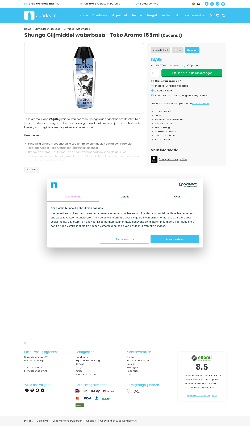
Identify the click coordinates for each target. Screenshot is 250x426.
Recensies (133, 371)
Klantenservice (194, 15)
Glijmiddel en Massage (47, 29)
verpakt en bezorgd (102, 3)
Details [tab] (125, 196)
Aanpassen (125, 239)
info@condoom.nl (37, 371)
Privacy (28, 421)
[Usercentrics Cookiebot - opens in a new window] (184, 185)
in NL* (44, 3)
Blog (178, 15)
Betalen (131, 364)
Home (84, 15)
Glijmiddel (119, 15)
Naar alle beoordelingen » (202, 395)
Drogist (152, 15)
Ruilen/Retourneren (138, 360)
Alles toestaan (175, 239)
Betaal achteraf (149, 3)
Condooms (100, 15)
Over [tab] (177, 196)
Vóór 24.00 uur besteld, (181, 95)
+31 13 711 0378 (34, 367)
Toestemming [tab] (72, 196)
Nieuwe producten (86, 374)
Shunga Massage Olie (173, 159)
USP (129, 374)
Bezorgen (132, 367)
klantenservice (200, 103)
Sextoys (137, 15)
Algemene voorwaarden (67, 421)
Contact (131, 357)
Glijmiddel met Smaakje (77, 29)
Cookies (91, 421)
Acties (166, 15)
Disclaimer (43, 421)
